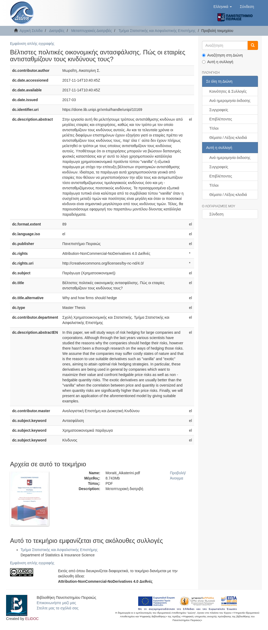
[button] (222, 6)
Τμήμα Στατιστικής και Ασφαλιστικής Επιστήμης (156, 31)
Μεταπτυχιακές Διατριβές (91, 31)
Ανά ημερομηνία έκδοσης (230, 100)
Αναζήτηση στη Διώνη (222, 55)
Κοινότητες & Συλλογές (228, 91)
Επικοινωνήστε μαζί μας (56, 603)
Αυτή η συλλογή (217, 62)
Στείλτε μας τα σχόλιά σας (57, 608)
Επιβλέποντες (220, 119)
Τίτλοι (214, 128)
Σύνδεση (216, 214)
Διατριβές (56, 31)
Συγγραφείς (218, 110)
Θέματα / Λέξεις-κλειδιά (228, 137)
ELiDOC (32, 619)
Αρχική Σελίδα (31, 31)
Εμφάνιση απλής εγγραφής (32, 43)
